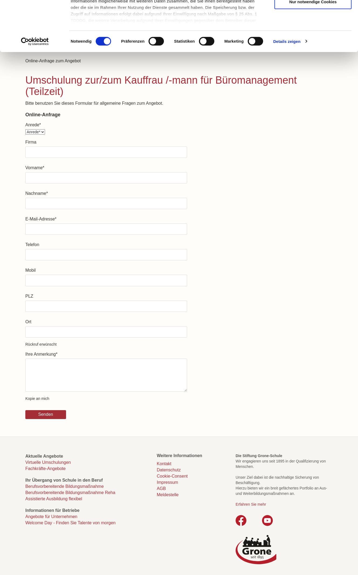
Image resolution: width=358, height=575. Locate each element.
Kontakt (164, 463)
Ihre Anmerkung (41, 354)
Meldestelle (168, 494)
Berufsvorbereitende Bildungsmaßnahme (64, 486)
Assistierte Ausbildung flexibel (53, 498)
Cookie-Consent (172, 476)
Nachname (36, 193)
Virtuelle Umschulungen (48, 462)
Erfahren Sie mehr (251, 504)
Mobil (30, 270)
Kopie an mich (37, 398)
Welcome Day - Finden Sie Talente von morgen (70, 522)
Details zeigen (286, 86)
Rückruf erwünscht (41, 344)
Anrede (33, 125)
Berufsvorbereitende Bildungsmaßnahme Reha (70, 492)
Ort (28, 321)
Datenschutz (169, 470)
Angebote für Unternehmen (51, 516)
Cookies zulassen (313, 13)
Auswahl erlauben (313, 30)
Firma (30, 142)
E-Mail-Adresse (41, 219)
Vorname (34, 167)
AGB (161, 488)
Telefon (32, 244)
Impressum (167, 482)
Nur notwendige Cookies (313, 46)
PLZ (29, 296)
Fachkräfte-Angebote (45, 468)
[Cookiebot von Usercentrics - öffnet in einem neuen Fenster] (34, 86)
